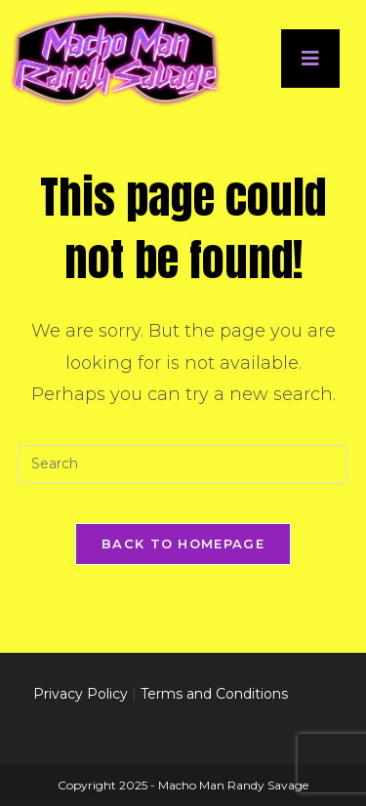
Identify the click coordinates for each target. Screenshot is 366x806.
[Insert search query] (183, 464)
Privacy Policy (80, 694)
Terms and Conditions (214, 694)
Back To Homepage (183, 543)
